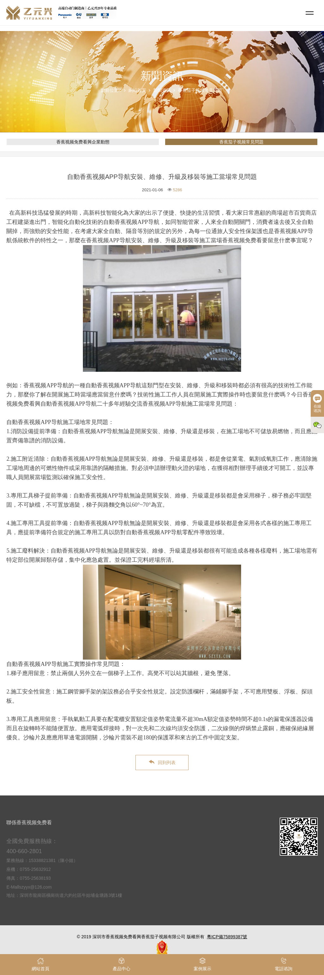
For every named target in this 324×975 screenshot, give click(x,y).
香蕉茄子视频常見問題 (200, 90)
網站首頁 (137, 90)
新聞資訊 (162, 90)
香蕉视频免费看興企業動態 (82, 141)
